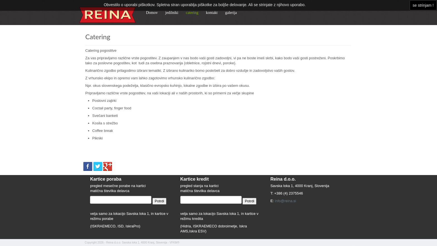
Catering (97, 37)
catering (192, 13)
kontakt (212, 13)
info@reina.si (285, 201)
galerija (231, 13)
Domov (152, 13)
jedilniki (171, 13)
